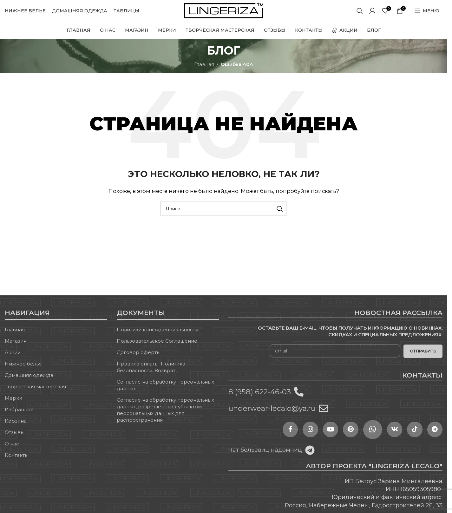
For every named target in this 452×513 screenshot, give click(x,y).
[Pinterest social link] (337, 436)
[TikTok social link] (409, 436)
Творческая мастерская (35, 393)
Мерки (13, 405)
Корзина (16, 427)
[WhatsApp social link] (361, 436)
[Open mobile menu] (426, 14)
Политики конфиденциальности (157, 336)
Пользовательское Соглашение (157, 348)
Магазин (16, 348)
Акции (13, 359)
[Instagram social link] (290, 436)
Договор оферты (138, 359)
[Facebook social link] (266, 436)
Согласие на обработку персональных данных (165, 391)
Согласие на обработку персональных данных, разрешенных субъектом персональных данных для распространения (165, 417)
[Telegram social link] (432, 436)
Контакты (17, 462)
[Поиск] (359, 14)
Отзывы (14, 439)
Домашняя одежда (29, 382)
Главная (204, 71)
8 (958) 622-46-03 (259, 398)
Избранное (19, 416)
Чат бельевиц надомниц (265, 456)
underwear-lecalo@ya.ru (272, 415)
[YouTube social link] (314, 436)
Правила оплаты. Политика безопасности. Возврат (151, 373)
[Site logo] (223, 14)
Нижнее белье (23, 370)
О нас (12, 450)
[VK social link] (385, 436)
